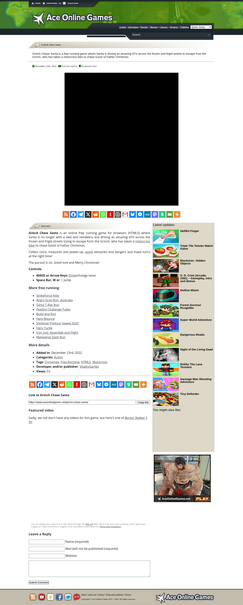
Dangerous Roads (192, 334)
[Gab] (162, 214)
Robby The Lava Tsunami (191, 366)
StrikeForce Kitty (47, 295)
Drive (72, 275)
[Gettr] (110, 214)
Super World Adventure (196, 319)
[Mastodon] (154, 214)
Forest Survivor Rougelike (190, 306)
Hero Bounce (45, 318)
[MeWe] (147, 214)
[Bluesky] (132, 214)
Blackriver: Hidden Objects (192, 262)
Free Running (70, 362)
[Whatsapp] (103, 214)
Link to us (92, 594)
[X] (88, 214)
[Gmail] (125, 214)
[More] (177, 214)
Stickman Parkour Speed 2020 (57, 323)
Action (122, 27)
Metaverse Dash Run (50, 337)
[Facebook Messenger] (140, 214)
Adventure (133, 27)
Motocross (99, 362)
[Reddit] (95, 214)
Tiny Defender (189, 393)
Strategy (174, 27)
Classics (164, 27)
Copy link (143, 402)
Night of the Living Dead (196, 349)
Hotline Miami (189, 290)
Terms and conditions (115, 594)
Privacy (128, 594)
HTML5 (86, 362)
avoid (89, 252)
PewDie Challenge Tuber (53, 309)
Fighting (184, 27)
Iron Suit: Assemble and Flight (57, 332)
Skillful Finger (189, 231)
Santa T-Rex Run (47, 305)
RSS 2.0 (89, 523)
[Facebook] (73, 214)
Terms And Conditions (110, 526)
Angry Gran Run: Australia (54, 300)
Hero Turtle (44, 328)
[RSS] (66, 214)
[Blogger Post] (117, 214)
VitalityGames (89, 366)
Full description (69, 66)
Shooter (154, 27)
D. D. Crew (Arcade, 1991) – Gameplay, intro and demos (196, 278)
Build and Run (46, 314)
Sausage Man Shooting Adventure (195, 380)
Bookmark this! (89, 66)
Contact (101, 594)
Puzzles (144, 27)
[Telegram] (80, 214)
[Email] (169, 214)
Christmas (52, 362)
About (83, 594)
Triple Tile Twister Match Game (196, 247)
